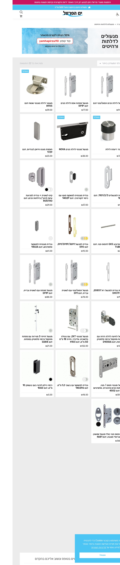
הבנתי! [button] (90, 555)
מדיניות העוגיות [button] (86, 547)
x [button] (115, 536)
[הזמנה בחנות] (98, 63)
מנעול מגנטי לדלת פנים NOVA (61, 149)
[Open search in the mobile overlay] (8, 12)
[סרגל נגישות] (105, 14)
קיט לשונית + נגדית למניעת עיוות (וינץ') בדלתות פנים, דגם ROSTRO (25, 198)
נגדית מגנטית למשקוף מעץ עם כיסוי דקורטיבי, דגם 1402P (61, 196)
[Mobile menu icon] (111, 14)
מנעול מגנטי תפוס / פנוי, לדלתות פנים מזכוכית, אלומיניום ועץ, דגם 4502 (96, 388)
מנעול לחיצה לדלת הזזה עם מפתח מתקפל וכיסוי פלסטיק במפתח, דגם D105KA (97, 339)
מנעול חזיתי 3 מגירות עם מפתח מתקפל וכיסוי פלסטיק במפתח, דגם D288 (25, 339)
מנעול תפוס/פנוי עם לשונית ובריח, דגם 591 (62, 291)
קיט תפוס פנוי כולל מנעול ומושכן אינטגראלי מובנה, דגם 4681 (95, 435)
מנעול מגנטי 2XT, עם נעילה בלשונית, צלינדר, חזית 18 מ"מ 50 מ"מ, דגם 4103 (61, 339)
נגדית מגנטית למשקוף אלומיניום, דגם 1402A (29, 245)
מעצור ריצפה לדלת (102, 149)
